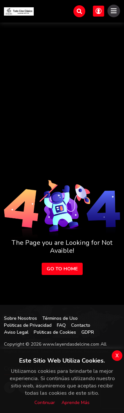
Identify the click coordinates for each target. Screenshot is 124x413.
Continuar (44, 402)
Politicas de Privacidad (28, 325)
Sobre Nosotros (20, 318)
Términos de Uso (60, 318)
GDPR (87, 332)
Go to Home (62, 269)
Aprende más (76, 402)
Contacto (80, 325)
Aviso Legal (16, 332)
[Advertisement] (62, 88)
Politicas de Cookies (55, 332)
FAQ (61, 325)
